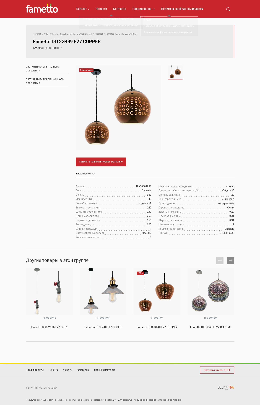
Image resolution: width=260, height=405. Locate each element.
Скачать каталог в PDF (217, 370)
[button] (230, 260)
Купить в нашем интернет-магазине (101, 161)
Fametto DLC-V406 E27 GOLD (103, 327)
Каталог (82, 9)
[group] (118, 107)
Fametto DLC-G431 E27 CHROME (210, 327)
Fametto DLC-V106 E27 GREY (49, 327)
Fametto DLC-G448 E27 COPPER (157, 327)
